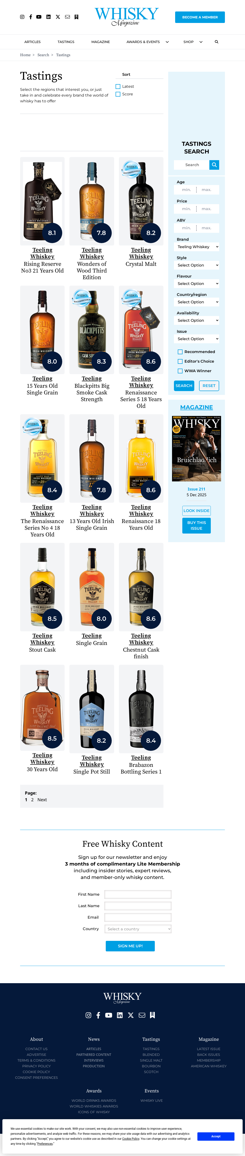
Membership (209, 1060)
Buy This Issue (196, 525)
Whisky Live (151, 1100)
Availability (188, 313)
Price (182, 201)
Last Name (89, 906)
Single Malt (151, 1060)
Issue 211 (197, 489)
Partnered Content (93, 1054)
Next (42, 799)
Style (182, 258)
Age (181, 182)
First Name (89, 894)
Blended (151, 1054)
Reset (209, 385)
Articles (32, 42)
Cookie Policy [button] (130, 1138)
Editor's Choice (196, 361)
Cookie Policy (36, 1072)
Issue (182, 331)
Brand (183, 239)
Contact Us (36, 1049)
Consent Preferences (36, 1077)
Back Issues (208, 1054)
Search (43, 55)
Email (93, 917)
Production (94, 1066)
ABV (181, 220)
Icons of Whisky (94, 1112)
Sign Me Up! (130, 946)
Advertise (36, 1054)
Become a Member (200, 17)
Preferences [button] (45, 1143)
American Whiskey (209, 1066)
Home (25, 55)
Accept (216, 1136)
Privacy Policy (36, 1066)
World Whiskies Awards (94, 1106)
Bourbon (151, 1066)
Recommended (196, 351)
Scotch (151, 1072)
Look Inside (197, 510)
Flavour (184, 276)
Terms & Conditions (36, 1060)
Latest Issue (208, 1049)
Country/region (192, 294)
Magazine (100, 42)
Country (91, 929)
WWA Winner (195, 371)
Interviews (93, 1060)
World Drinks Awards (94, 1100)
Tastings (66, 42)
